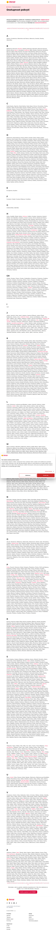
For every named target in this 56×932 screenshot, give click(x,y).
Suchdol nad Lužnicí (11, 668)
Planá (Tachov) (40, 581)
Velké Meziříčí (39, 825)
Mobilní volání (10, 919)
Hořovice (25, 216)
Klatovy (43, 359)
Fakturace (31, 919)
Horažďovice (34, 230)
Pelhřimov (37, 573)
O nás (8, 925)
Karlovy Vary (37, 359)
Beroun (16, 50)
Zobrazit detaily (48, 471)
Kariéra (8, 927)
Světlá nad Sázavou (36, 686)
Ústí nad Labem (25, 780)
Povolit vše (45, 475)
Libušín (14, 406)
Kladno (38, 345)
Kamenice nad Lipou (43, 351)
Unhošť (11, 777)
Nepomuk (11, 508)
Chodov (30, 287)
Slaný (28, 660)
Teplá (22, 753)
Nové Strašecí (10, 501)
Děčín (15, 153)
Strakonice (9, 674)
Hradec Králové (26, 234)
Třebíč (16, 758)
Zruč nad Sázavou (11, 854)
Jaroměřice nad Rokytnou (17, 323)
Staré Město (28, 697)
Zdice (17, 852)
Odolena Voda (15, 543)
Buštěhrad (26, 50)
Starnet (9, 7)
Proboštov (34, 582)
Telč (13, 758)
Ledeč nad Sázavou (28, 418)
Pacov (41, 573)
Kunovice (38, 374)
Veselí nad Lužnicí (15, 810)
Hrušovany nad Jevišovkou (13, 242)
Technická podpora (33, 920)
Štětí (43, 685)
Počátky (12, 574)
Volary (15, 808)
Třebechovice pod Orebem (30, 756)
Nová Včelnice (42, 502)
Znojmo (13, 867)
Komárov (25, 345)
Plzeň (23, 579)
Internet (8, 915)
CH (22, 28)
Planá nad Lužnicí (20, 578)
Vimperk (41, 807)
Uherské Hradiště (24, 782)
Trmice (12, 756)
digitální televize (45, 19)
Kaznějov (45, 360)
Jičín (37, 320)
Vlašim (45, 798)
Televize (9, 917)
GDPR (30, 917)
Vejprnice (27, 813)
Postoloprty (18, 582)
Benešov (20, 48)
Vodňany (33, 808)
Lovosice (38, 415)
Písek (16, 574)
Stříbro (15, 683)
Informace (31, 915)
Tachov (13, 755)
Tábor (43, 752)
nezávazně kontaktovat (40, 22)
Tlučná (45, 753)
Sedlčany (36, 663)
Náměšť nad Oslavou (22, 513)
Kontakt (8, 929)
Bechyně (26, 62)
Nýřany (30, 508)
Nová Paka (15, 511)
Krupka (30, 365)
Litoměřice (43, 415)
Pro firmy (9, 920)
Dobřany (12, 151)
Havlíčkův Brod (18, 234)
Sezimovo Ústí (41, 676)
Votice (23, 799)
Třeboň (27, 750)
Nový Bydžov (37, 510)
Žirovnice (9, 858)
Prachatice (46, 574)
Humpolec (31, 225)
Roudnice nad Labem (12, 635)
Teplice (8, 756)
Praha (8, 567)
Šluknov (44, 683)
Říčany (13, 626)
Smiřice (17, 688)
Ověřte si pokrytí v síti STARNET (28, 892)
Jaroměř (9, 321)
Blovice (22, 64)
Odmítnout (27, 475)
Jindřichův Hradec (24, 317)
